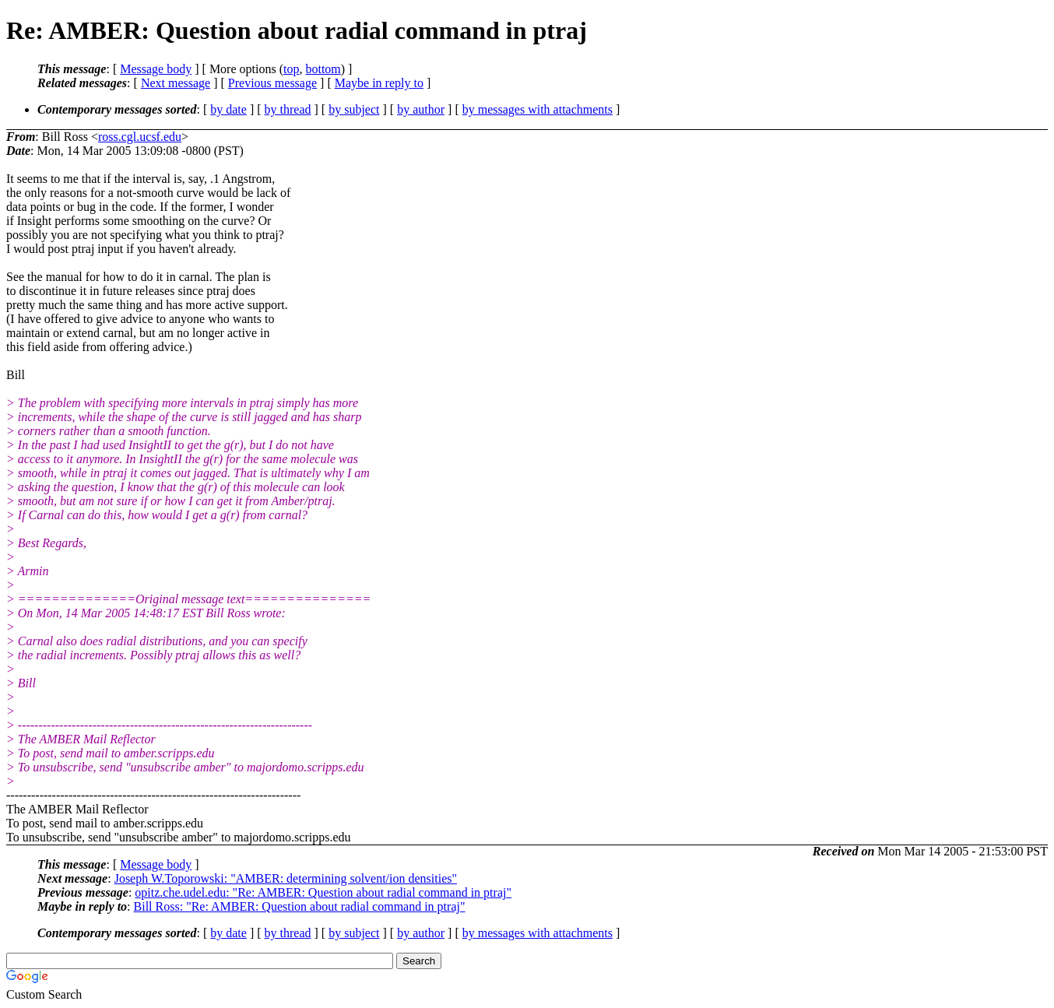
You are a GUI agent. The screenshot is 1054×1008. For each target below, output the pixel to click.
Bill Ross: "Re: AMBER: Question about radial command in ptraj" (300, 906)
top (291, 69)
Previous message (272, 83)
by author (420, 109)
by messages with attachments (537, 109)
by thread (288, 109)
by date (228, 109)
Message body (155, 69)
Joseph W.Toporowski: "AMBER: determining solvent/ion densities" (285, 878)
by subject (353, 109)
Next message (175, 83)
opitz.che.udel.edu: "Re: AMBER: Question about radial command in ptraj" (323, 892)
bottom (322, 69)
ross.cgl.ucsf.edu (139, 136)
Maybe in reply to (379, 83)
